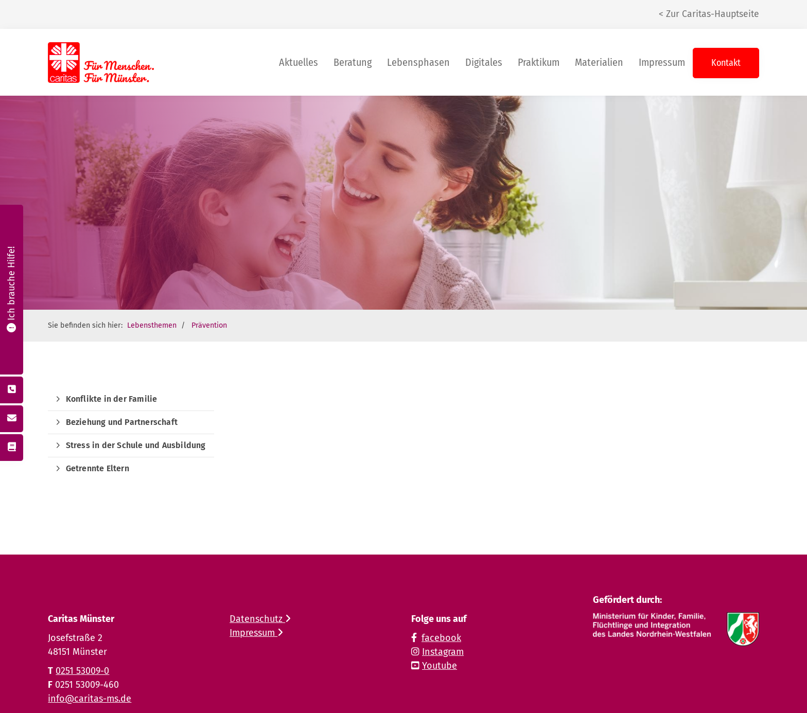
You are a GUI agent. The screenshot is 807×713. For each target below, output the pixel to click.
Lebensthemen (152, 325)
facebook (441, 638)
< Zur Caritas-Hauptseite (709, 14)
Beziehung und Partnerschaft (122, 422)
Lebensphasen (418, 62)
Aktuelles (298, 62)
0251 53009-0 (82, 670)
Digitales (483, 62)
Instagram (443, 651)
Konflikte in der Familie (111, 399)
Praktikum (538, 62)
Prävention (209, 325)
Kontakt (726, 62)
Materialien (599, 62)
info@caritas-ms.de (89, 698)
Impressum (662, 62)
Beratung (353, 62)
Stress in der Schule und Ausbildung (136, 445)
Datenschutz (260, 619)
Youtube (439, 665)
